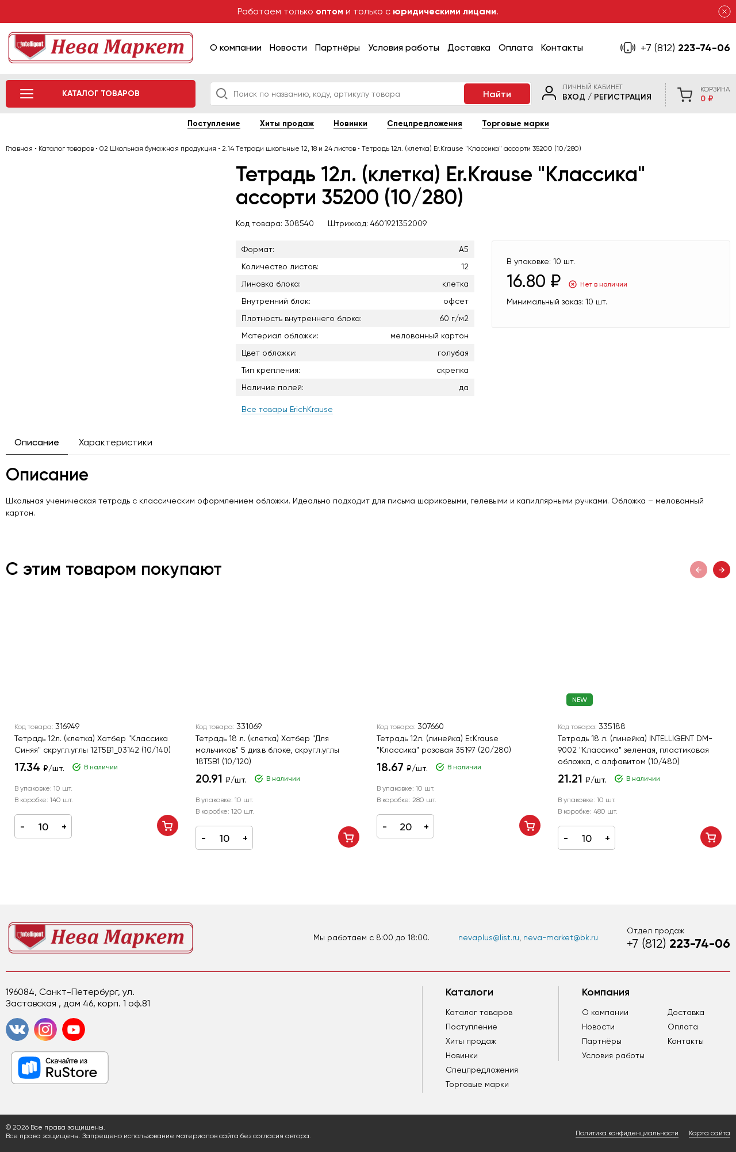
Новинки (350, 123)
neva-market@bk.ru (560, 937)
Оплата (516, 47)
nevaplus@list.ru (488, 937)
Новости (288, 47)
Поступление (213, 123)
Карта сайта (709, 1133)
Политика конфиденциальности (627, 1133)
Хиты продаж (287, 123)
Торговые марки (515, 123)
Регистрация (622, 97)
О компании (236, 47)
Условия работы (403, 47)
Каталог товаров (479, 1012)
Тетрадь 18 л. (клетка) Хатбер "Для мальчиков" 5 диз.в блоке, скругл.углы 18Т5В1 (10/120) (267, 750)
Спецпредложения (424, 123)
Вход (573, 97)
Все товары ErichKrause (287, 409)
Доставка (468, 47)
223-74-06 (685, 47)
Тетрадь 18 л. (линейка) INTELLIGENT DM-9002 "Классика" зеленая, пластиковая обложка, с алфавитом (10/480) (635, 750)
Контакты (562, 47)
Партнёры (337, 47)
